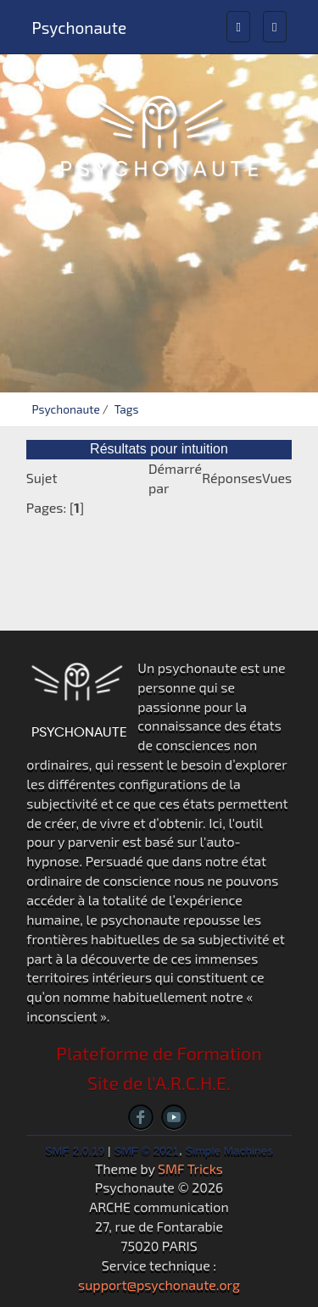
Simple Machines (229, 1150)
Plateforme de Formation (158, 1053)
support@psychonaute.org (159, 1284)
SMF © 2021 (146, 1150)
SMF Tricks (190, 1168)
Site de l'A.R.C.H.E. (159, 1082)
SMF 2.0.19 (74, 1150)
